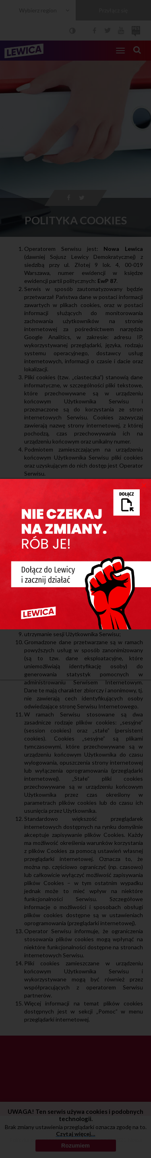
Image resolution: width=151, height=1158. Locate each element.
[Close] (144, 485)
